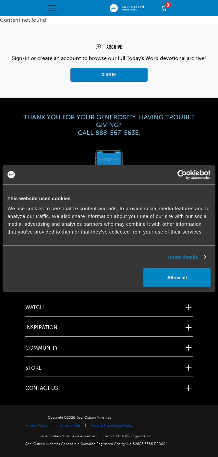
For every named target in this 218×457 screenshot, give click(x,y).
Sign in (109, 75)
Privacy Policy (36, 425)
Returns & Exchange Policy (112, 425)
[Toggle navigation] (52, 8)
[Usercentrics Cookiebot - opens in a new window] (182, 174)
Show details (183, 256)
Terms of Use (69, 425)
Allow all (177, 277)
